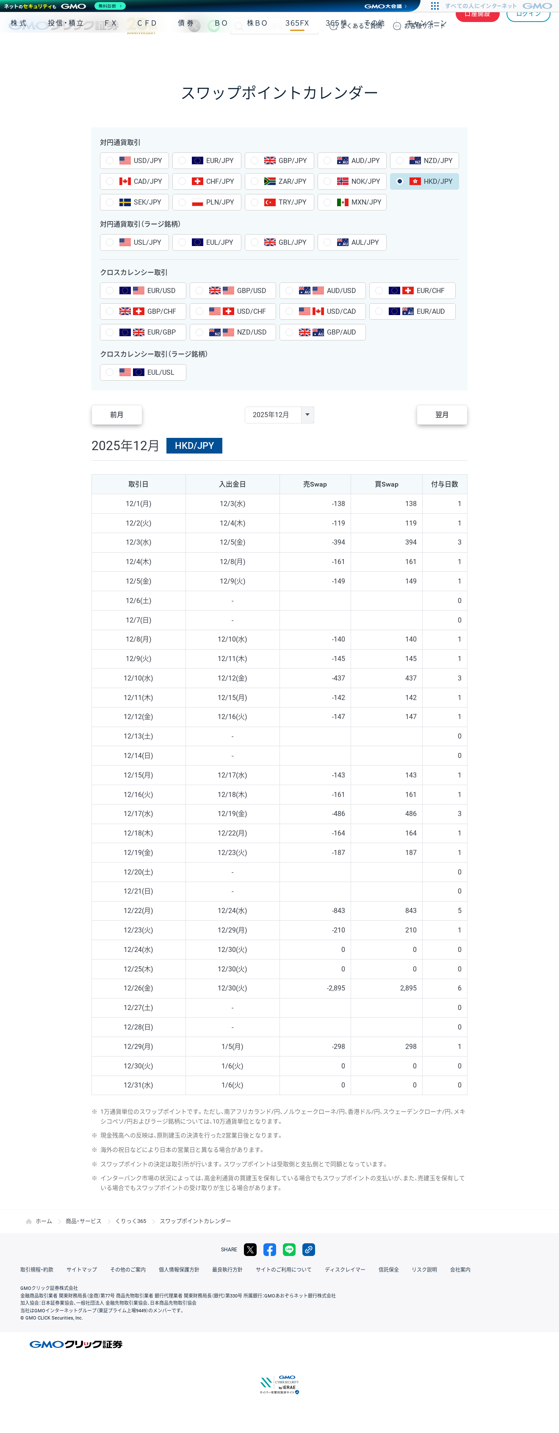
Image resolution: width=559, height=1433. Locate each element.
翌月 (442, 415)
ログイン (528, 25)
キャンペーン (426, 50)
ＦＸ (110, 50)
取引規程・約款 (36, 1270)
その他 (374, 50)
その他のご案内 (127, 1270)
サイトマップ (81, 1270)
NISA (540, 50)
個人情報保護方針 (178, 1270)
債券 (187, 50)
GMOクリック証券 (82, 25)
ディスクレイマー (343, 1270)
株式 (19, 50)
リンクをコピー (308, 1249)
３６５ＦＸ (297, 50)
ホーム (44, 1221)
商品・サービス (84, 1221)
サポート (425, 25)
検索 (238, 25)
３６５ (336, 50)
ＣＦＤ (147, 50)
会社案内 (457, 1270)
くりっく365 (130, 1221)
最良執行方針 (226, 1270)
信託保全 (386, 1270)
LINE (214, 25)
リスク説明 (421, 1270)
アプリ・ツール (486, 50)
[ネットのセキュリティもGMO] (65, 6)
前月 (117, 415)
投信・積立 (66, 50)
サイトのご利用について (282, 1270)
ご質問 (361, 25)
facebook (269, 1249)
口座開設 (478, 25)
